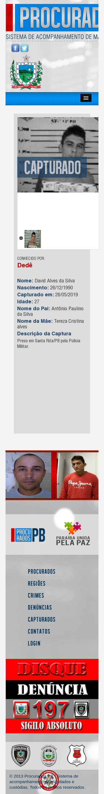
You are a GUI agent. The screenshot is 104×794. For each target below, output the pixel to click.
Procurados (42, 571)
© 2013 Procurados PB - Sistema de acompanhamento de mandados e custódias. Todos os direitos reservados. (47, 782)
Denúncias (40, 607)
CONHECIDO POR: (31, 259)
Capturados (42, 619)
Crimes (36, 595)
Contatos (39, 631)
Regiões (37, 583)
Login (34, 643)
